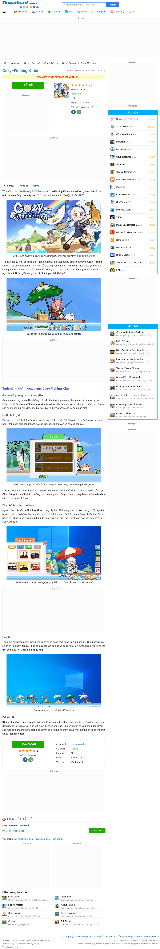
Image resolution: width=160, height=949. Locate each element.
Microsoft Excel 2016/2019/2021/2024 (127, 248)
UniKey (127, 120)
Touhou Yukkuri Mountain (128, 368)
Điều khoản (93, 936)
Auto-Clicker (124, 126)
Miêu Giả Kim (123, 341)
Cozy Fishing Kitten (23, 839)
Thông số (23, 185)
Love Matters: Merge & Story (130, 359)
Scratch (122, 240)
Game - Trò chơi (32, 63)
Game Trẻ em (51, 63)
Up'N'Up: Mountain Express (129, 386)
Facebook (137, 936)
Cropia (11, 921)
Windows (15, 63)
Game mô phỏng (12, 395)
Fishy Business (68, 913)
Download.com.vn (5, 63)
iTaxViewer (123, 202)
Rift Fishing (66, 921)
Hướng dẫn (115, 936)
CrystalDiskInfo (125, 194)
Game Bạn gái (69, 63)
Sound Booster (126, 157)
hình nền (36, 265)
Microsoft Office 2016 (129, 233)
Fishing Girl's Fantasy (34, 191)
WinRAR (123, 164)
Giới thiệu (9, 185)
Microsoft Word (127, 210)
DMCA (155, 936)
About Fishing (68, 905)
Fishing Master (15, 905)
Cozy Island (14, 913)
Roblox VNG (125, 255)
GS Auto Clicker (126, 134)
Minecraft (123, 141)
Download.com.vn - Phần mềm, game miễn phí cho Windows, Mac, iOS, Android (20, 5)
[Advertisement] (80, 41)
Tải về (36, 185)
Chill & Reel (14, 896)
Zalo (121, 187)
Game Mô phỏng (88, 63)
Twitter (147, 936)
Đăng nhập (69, 936)
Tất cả (6, 11)
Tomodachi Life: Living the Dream (129, 263)
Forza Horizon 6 (131, 395)
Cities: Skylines (126, 413)
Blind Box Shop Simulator (132, 350)
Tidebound (66, 896)
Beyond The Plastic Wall (128, 377)
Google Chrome (126, 172)
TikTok (119, 217)
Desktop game (42, 839)
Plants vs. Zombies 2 (129, 225)
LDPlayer (120, 270)
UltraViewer (123, 149)
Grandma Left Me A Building (130, 332)
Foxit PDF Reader (128, 179)
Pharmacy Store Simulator (129, 404)
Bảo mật (104, 936)
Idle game (57, 839)
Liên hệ (127, 936)
